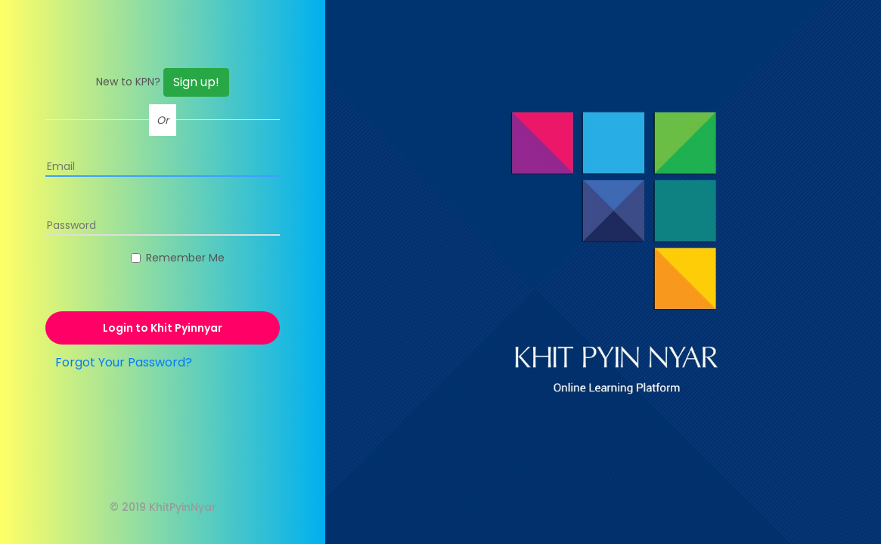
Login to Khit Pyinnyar (162, 327)
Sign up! (196, 82)
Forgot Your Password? (123, 362)
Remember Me (185, 257)
